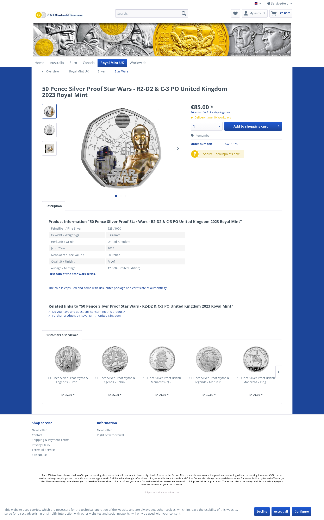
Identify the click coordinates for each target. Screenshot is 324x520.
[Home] (39, 63)
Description (53, 206)
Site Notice (39, 455)
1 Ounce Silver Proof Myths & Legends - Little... (68, 380)
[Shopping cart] (280, 13)
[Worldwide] (138, 63)
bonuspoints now (227, 154)
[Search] (184, 13)
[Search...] (151, 13)
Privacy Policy (41, 445)
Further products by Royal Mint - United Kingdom (85, 315)
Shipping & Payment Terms (50, 440)
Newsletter (39, 430)
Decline (262, 511)
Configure (302, 511)
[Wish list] (235, 13)
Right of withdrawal (110, 435)
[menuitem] (151, 15)
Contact (37, 435)
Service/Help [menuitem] (278, 3)
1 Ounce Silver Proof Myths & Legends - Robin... (115, 380)
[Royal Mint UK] (112, 63)
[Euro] (73, 63)
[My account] (255, 13)
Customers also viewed (62, 335)
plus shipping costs (219, 112)
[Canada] (89, 63)
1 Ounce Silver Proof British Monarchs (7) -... (162, 380)
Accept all (281, 511)
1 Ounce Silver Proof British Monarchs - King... (256, 380)
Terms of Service (43, 450)
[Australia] (57, 63)
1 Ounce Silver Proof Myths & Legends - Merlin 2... (209, 380)
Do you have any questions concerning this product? (87, 312)
